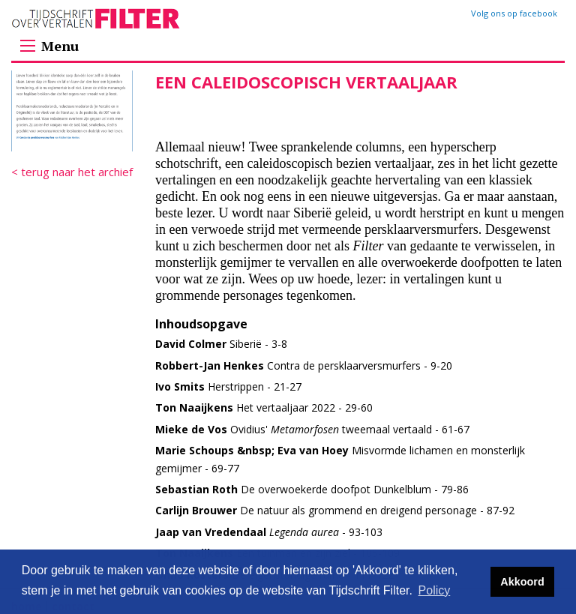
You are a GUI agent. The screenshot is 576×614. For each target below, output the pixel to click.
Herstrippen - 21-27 (228, 386)
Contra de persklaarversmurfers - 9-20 (303, 365)
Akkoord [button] (522, 582)
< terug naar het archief (72, 171)
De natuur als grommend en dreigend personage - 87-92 (334, 510)
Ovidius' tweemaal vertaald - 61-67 (312, 429)
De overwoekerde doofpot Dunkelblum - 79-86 (312, 489)
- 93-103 (268, 532)
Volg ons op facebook (514, 13)
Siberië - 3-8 (221, 344)
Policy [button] (434, 590)
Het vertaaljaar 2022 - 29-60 (264, 407)
